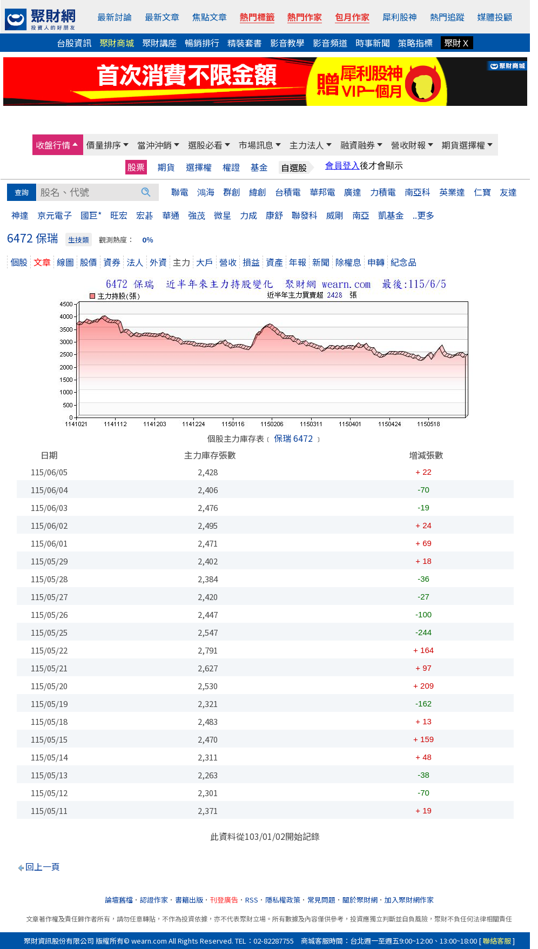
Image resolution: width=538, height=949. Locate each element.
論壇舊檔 (119, 899)
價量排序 (103, 145)
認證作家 (154, 899)
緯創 (257, 191)
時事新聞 (372, 42)
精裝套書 (244, 42)
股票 (136, 166)
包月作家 (352, 16)
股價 (88, 261)
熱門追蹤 (447, 16)
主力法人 (307, 145)
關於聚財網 (360, 899)
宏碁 (144, 214)
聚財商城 (116, 42)
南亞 (360, 214)
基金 (259, 167)
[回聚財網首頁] (40, 19)
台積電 (288, 191)
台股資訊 (74, 42)
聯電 (180, 191)
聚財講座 (159, 42)
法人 (135, 261)
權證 (231, 167)
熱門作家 (304, 16)
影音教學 (287, 42)
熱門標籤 (257, 16)
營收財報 (408, 145)
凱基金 (391, 214)
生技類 (78, 239)
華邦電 (322, 191)
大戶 (204, 261)
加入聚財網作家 (409, 899)
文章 (42, 261)
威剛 (335, 214)
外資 (158, 261)
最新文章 (162, 16)
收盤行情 (53, 145)
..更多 (423, 214)
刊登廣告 (224, 899)
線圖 (65, 261)
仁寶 (482, 191)
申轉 (376, 261)
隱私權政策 (282, 899)
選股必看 (205, 145)
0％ (147, 239)
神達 (20, 214)
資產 (274, 261)
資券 (111, 261)
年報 (297, 261)
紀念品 (403, 261)
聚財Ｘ (457, 42)
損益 (251, 261)
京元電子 (54, 214)
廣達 (352, 191)
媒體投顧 (495, 16)
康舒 (274, 214)
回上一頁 (42, 866)
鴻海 (205, 191)
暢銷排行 (202, 42)
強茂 (196, 214)
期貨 (166, 167)
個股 (19, 261)
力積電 (383, 191)
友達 (508, 191)
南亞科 (418, 191)
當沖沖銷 (154, 145)
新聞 (320, 261)
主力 (181, 261)
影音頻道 (330, 42)
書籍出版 (189, 899)
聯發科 (305, 214)
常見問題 (321, 899)
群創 (231, 191)
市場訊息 (256, 145)
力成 (248, 214)
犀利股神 (399, 16)
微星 (222, 214)
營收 (228, 261)
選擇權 (199, 167)
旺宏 (118, 214)
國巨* (91, 214)
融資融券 (357, 145)
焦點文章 (209, 16)
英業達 (452, 191)
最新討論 (114, 16)
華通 (170, 214)
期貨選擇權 (463, 145)
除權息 (348, 261)
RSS (251, 899)
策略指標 (415, 42)
